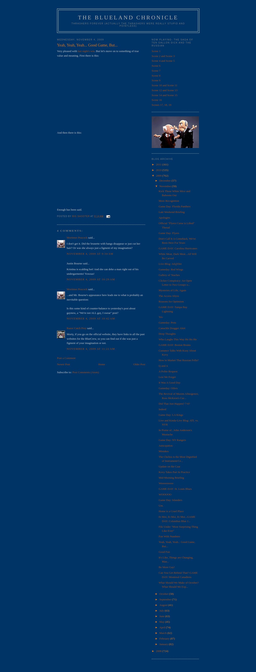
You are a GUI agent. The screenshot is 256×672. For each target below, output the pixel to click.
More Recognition (169, 200)
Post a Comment (66, 358)
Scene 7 (156, 70)
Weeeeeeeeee (166, 483)
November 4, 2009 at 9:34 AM (90, 253)
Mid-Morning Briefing (171, 477)
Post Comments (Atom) (85, 372)
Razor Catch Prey (76, 328)
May (162, 621)
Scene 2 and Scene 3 (163, 56)
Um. (161, 505)
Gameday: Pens (167, 322)
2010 (159, 170)
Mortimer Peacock (77, 237)
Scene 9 (156, 80)
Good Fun (164, 551)
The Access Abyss (169, 295)
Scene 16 (157, 100)
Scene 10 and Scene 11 (164, 85)
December (165, 180)
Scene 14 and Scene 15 (164, 95)
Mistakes (164, 451)
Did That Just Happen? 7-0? (174, 403)
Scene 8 (156, 75)
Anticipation (166, 445)
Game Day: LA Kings (171, 414)
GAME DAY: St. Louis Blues (175, 488)
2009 (159, 175)
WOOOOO (165, 494)
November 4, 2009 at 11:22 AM (91, 348)
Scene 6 (156, 65)
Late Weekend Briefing (172, 212)
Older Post (139, 364)
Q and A (163, 365)
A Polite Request (168, 371)
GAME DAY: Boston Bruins (175, 345)
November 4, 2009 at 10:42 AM (91, 318)
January (164, 644)
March (163, 633)
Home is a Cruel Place (171, 511)
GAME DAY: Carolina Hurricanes (178, 248)
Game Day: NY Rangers (172, 440)
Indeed (162, 409)
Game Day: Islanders (170, 500)
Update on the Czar (169, 466)
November (165, 186)
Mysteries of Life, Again (172, 290)
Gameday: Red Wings (171, 269)
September (165, 599)
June (162, 616)
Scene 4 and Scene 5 (163, 60)
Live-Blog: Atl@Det (170, 263)
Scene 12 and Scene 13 (164, 90)
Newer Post (63, 364)
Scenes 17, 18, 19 (161, 104)
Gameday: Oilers (168, 388)
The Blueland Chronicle (128, 17)
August (163, 605)
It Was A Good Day (169, 382)
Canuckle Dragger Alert (172, 328)
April (162, 627)
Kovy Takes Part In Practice (174, 472)
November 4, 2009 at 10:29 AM (91, 279)
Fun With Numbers (169, 536)
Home (101, 364)
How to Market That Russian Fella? (179, 360)
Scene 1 (156, 51)
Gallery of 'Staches (169, 275)
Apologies (164, 217)
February (164, 638)
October (164, 593)
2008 (159, 651)
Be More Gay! (167, 567)
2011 (159, 164)
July (162, 610)
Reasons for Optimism (171, 301)
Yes (161, 317)
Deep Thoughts (167, 333)
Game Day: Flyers (169, 233)
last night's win (86, 51)
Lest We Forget (167, 377)
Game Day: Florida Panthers (174, 206)
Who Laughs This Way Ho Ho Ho (178, 339)
